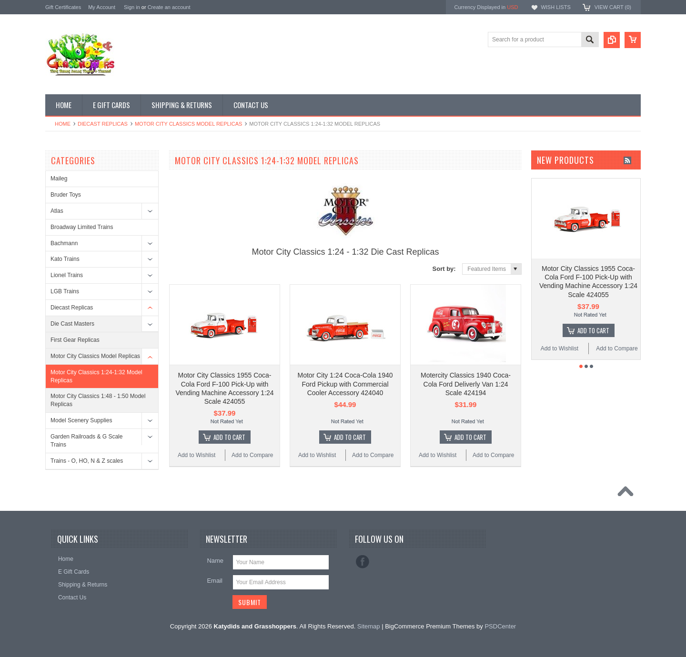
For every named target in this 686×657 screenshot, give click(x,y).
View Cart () (613, 7)
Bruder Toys (65, 194)
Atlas (56, 211)
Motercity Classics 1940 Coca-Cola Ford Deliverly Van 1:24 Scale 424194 (466, 383)
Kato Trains (65, 259)
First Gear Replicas (75, 340)
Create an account (169, 7)
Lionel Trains (66, 275)
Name (215, 560)
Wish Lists (555, 7)
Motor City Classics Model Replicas (188, 124)
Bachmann (64, 243)
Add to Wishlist (196, 455)
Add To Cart (229, 437)
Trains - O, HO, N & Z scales (86, 461)
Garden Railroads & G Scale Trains (86, 440)
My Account (101, 7)
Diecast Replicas (103, 124)
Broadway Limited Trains (81, 227)
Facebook (362, 561)
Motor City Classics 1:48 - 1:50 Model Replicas (97, 400)
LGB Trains (64, 291)
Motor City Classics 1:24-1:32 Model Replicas (96, 376)
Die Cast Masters (72, 323)
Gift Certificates (63, 7)
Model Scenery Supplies (81, 420)
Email (214, 580)
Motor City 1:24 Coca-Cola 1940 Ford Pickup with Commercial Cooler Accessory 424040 (345, 383)
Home (63, 124)
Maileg (58, 178)
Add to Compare (252, 455)
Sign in (132, 7)
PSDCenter (500, 626)
